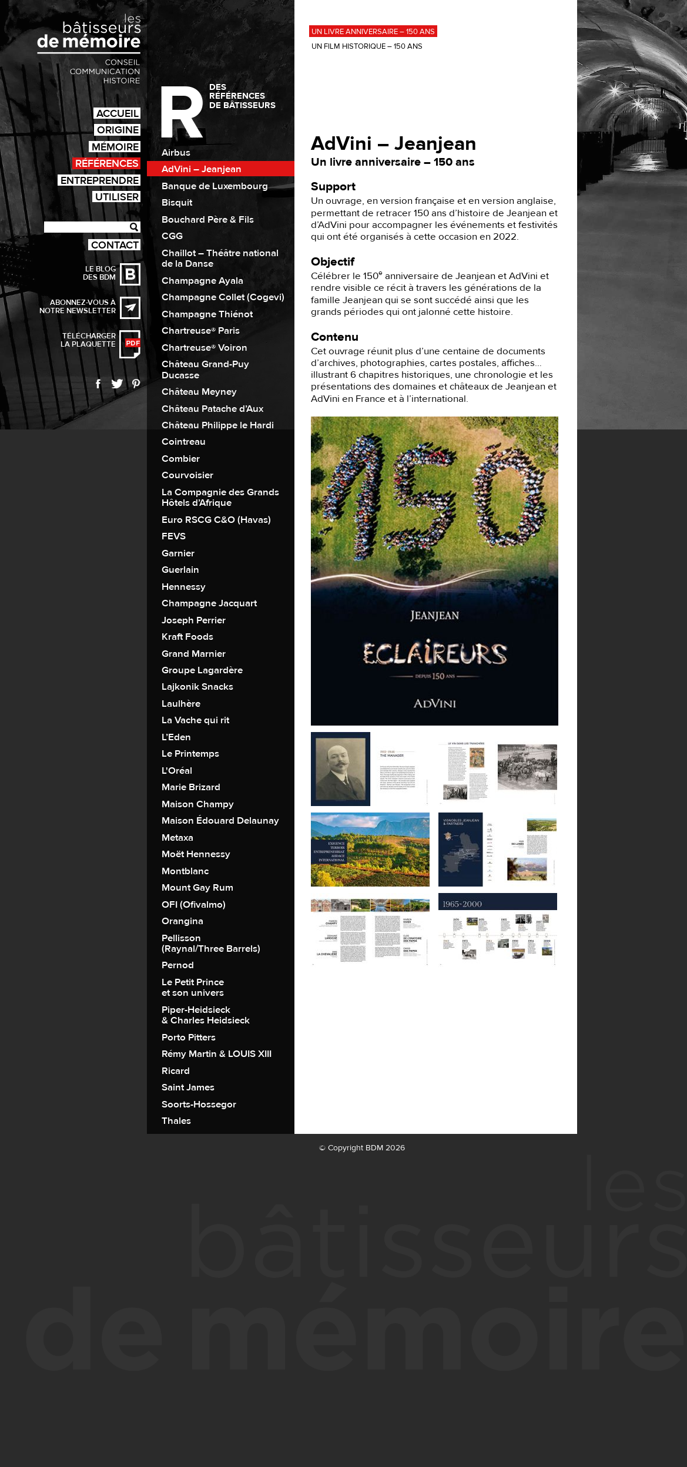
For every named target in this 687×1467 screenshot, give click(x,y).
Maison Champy (198, 804)
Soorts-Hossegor (199, 1104)
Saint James (188, 1087)
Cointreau (184, 441)
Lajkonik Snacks (197, 686)
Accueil (117, 113)
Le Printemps (190, 753)
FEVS (174, 536)
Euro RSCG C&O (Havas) (216, 519)
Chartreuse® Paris (201, 330)
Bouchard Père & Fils (208, 219)
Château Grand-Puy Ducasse (205, 369)
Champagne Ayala (202, 280)
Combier (181, 458)
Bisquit (177, 202)
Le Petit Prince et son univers (193, 987)
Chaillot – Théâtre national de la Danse (220, 258)
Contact (115, 244)
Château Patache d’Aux (212, 408)
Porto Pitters (189, 1037)
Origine (118, 129)
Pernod (178, 965)
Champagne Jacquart (209, 603)
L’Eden (176, 737)
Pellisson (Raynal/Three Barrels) (211, 943)
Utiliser (117, 196)
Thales (176, 1120)
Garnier (178, 553)
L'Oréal (177, 770)
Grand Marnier (194, 653)
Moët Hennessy (196, 854)
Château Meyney (199, 391)
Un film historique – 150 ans (367, 46)
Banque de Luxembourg (215, 186)
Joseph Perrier (194, 620)
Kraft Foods (187, 636)
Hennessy (184, 586)
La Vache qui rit (195, 720)
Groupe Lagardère (202, 670)
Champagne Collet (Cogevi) (223, 297)
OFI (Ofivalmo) (194, 904)
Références (107, 163)
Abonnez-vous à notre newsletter (77, 306)
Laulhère (181, 703)
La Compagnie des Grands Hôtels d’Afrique (220, 497)
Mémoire (115, 146)
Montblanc (185, 871)
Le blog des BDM (99, 273)
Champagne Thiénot (207, 314)
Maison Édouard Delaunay (220, 820)
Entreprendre (100, 180)
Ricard (176, 1071)
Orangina (182, 921)
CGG (172, 236)
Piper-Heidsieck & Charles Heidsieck (206, 1015)
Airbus (176, 152)
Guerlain (180, 569)
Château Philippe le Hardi (218, 425)
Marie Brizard (191, 787)
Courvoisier (187, 475)
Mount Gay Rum (197, 887)
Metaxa (177, 837)
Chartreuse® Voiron (204, 347)
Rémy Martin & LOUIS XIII (217, 1054)
